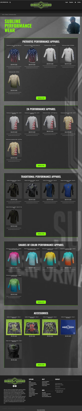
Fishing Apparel (31, 390)
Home (3, 14)
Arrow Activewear (32, 389)
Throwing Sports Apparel (33, 393)
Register (71, 2)
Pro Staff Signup (45, 395)
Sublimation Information (46, 393)
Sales (30, 386)
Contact (30, 396)
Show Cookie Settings (41, 409)
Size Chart (44, 392)
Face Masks (31, 388)
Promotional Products (33, 384)
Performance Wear (32, 382)
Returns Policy (44, 382)
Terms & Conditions (45, 381)
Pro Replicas (31, 385)
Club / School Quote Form (46, 396)
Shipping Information (46, 384)
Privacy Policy (44, 385)
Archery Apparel (32, 392)
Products (6, 14)
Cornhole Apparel (32, 394)
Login (66, 2)
